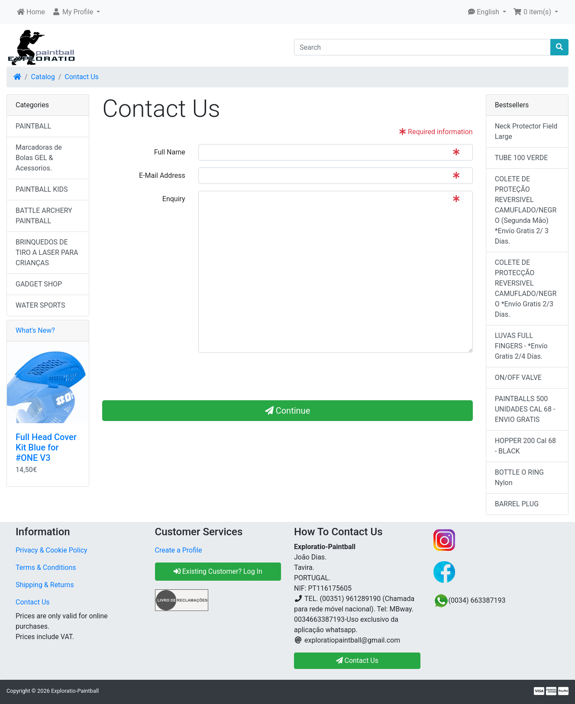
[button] (75, 12)
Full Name (169, 152)
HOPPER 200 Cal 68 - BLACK (525, 446)
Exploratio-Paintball (75, 691)
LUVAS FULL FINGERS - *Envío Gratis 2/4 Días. (521, 345)
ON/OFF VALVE (518, 377)
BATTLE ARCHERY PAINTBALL (44, 215)
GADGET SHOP (39, 284)
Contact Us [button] (357, 660)
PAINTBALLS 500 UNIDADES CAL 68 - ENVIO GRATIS (525, 409)
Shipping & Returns (45, 585)
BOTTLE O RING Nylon (519, 477)
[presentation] (264, 376)
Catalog (43, 77)
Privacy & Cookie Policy (51, 550)
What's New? (35, 330)
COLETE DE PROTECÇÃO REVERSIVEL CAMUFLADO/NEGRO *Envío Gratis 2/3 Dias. (526, 288)
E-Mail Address (162, 175)
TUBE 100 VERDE (521, 158)
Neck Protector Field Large (526, 131)
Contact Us (82, 77)
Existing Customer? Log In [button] (218, 571)
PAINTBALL (33, 126)
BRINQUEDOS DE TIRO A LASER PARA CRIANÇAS (47, 252)
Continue (287, 410)
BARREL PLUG (517, 504)
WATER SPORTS (40, 305)
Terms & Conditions (46, 567)
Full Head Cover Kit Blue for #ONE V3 (46, 447)
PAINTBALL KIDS (42, 189)
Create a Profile (178, 550)
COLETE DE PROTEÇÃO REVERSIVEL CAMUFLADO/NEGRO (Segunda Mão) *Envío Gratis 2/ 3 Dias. (526, 210)
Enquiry (173, 199)
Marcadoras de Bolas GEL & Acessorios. (39, 157)
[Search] (422, 47)
